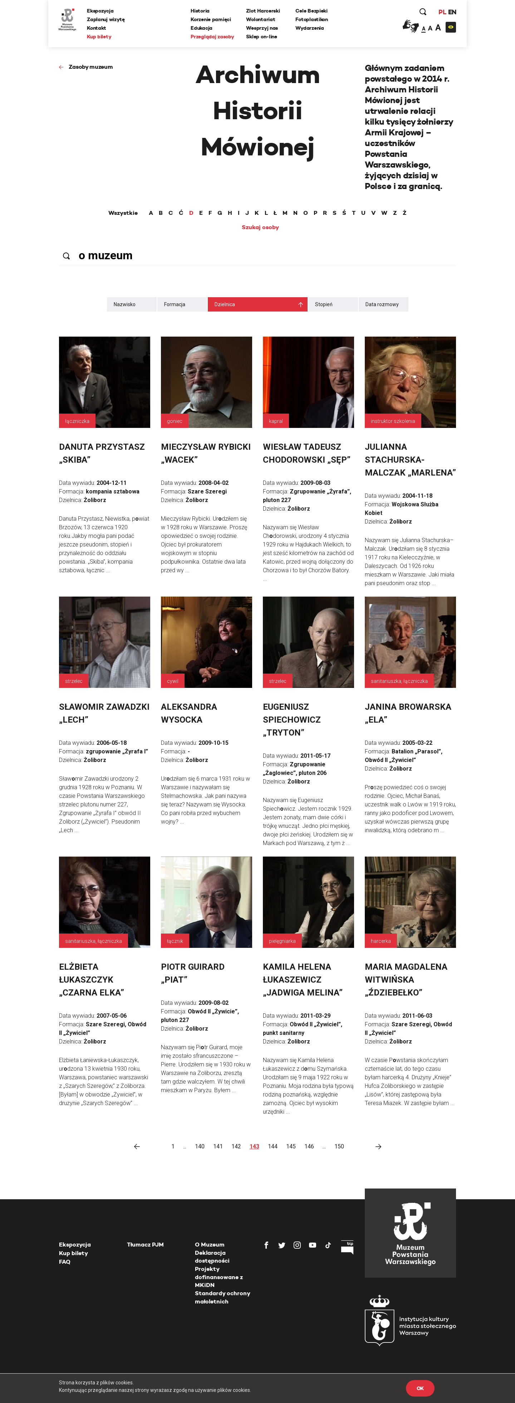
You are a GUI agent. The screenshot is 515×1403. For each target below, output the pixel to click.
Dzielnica (225, 304)
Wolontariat (260, 19)
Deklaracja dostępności (212, 1256)
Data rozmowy (382, 304)
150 (339, 1146)
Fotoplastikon (312, 19)
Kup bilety (100, 37)
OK (420, 1388)
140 (200, 1146)
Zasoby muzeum (91, 67)
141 (218, 1146)
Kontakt (97, 28)
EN (451, 12)
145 (291, 1146)
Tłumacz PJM (145, 1244)
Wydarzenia (310, 28)
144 (273, 1146)
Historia (200, 11)
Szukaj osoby (260, 227)
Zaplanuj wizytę (107, 19)
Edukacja (202, 28)
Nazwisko (125, 304)
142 (236, 1146)
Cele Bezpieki (312, 11)
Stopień (324, 304)
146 (309, 1146)
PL (442, 12)
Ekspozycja (101, 11)
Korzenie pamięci (211, 19)
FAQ (64, 1261)
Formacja (174, 304)
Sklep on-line (261, 37)
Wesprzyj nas (262, 28)
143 (254, 1146)
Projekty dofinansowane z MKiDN (219, 1277)
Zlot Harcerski (263, 11)
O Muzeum (210, 1244)
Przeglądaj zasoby (212, 37)
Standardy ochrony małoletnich (222, 1297)
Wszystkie (123, 213)
